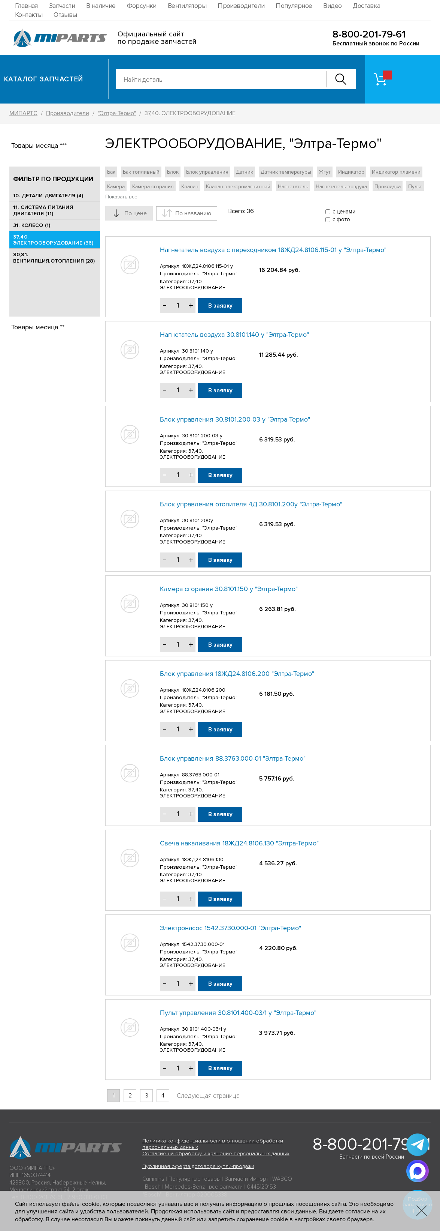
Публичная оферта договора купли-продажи (198, 1166)
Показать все (121, 197)
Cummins (153, 1178)
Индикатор (351, 172)
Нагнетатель (293, 186)
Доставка (366, 6)
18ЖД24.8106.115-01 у (207, 266)
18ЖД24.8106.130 (203, 859)
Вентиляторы (187, 6)
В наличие (101, 6)
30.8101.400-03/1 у (204, 1029)
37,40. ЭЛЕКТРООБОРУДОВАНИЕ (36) (53, 240)
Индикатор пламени (396, 172)
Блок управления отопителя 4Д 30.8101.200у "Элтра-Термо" (251, 504)
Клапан (189, 186)
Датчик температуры (286, 172)
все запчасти (226, 1186)
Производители (241, 6)
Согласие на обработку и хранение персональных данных (215, 1153)
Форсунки (142, 6)
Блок (173, 172)
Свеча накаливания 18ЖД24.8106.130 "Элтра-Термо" (239, 843)
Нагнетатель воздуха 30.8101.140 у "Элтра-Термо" (234, 334)
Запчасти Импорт (246, 1178)
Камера (116, 186)
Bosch (153, 1186)
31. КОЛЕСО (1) (31, 225)
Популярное (294, 6)
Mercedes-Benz (185, 1186)
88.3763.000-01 (200, 775)
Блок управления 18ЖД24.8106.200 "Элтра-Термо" (237, 674)
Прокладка (387, 186)
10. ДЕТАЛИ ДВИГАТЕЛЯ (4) (48, 195)
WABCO (282, 1178)
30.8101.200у (197, 520)
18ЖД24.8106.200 (203, 690)
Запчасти (62, 6)
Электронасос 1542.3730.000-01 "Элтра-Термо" (230, 928)
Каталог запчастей (44, 79)
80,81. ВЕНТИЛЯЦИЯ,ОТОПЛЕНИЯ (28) (54, 257)
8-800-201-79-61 (369, 34)
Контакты (28, 15)
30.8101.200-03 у (202, 435)
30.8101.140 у (197, 351)
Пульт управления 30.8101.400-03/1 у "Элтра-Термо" (238, 1013)
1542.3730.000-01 (203, 944)
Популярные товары (195, 1178)
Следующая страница (208, 1096)
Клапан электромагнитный (238, 186)
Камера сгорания (153, 186)
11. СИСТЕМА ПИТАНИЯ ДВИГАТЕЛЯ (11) (43, 210)
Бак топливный (141, 172)
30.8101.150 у (197, 605)
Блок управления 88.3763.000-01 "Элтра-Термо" (233, 758)
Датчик (244, 172)
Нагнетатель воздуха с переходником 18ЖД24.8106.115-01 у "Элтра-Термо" (273, 250)
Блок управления (207, 172)
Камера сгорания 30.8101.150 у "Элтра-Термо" (229, 589)
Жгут (325, 172)
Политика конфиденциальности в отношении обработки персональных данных (212, 1144)
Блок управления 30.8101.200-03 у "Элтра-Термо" (235, 419)
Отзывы (65, 15)
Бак (111, 172)
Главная (26, 6)
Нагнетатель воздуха (341, 186)
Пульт (415, 186)
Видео (332, 6)
